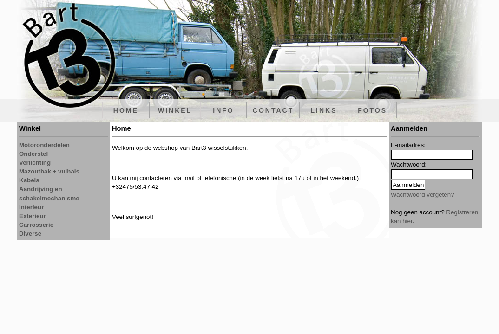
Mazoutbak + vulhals (49, 171)
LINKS (324, 110)
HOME (125, 110)
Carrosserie (36, 224)
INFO (223, 110)
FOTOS (372, 110)
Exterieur (32, 215)
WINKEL (175, 110)
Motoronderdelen (44, 144)
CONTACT (273, 110)
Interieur (31, 207)
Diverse (30, 233)
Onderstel (33, 153)
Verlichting (35, 162)
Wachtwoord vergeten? (422, 194)
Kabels (29, 180)
